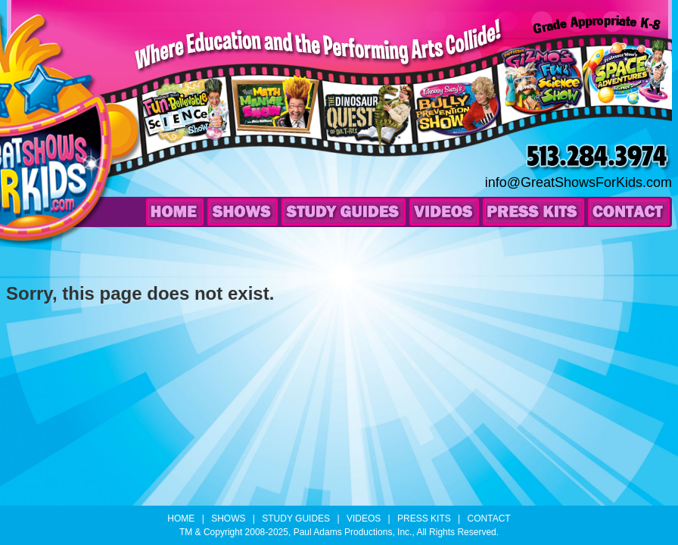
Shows (242, 212)
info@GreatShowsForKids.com (578, 182)
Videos (444, 212)
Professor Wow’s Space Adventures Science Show (626, 89)
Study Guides (343, 212)
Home (174, 212)
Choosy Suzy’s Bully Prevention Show (459, 130)
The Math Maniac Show (271, 123)
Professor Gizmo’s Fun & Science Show (542, 98)
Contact (628, 212)
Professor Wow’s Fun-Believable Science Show (188, 130)
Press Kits (533, 212)
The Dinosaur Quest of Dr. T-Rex (369, 130)
